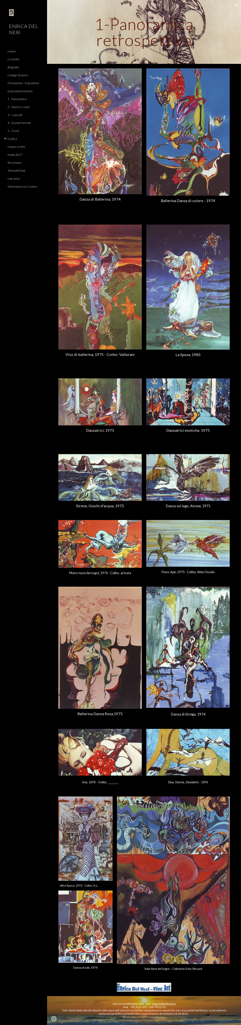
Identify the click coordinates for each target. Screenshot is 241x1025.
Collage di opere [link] (18, 75)
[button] (236, 5)
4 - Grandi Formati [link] (19, 123)
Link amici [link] (14, 178)
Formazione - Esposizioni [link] (23, 83)
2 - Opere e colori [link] (19, 107)
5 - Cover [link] (13, 130)
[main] (144, 32)
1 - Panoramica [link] (17, 99)
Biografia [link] (13, 67)
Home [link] (12, 51)
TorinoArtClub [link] (16, 170)
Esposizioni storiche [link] (20, 91)
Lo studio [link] (13, 59)
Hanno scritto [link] (16, 146)
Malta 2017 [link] (15, 154)
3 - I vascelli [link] (15, 115)
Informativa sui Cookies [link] (22, 186)
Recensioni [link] (14, 162)
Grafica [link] (12, 138)
